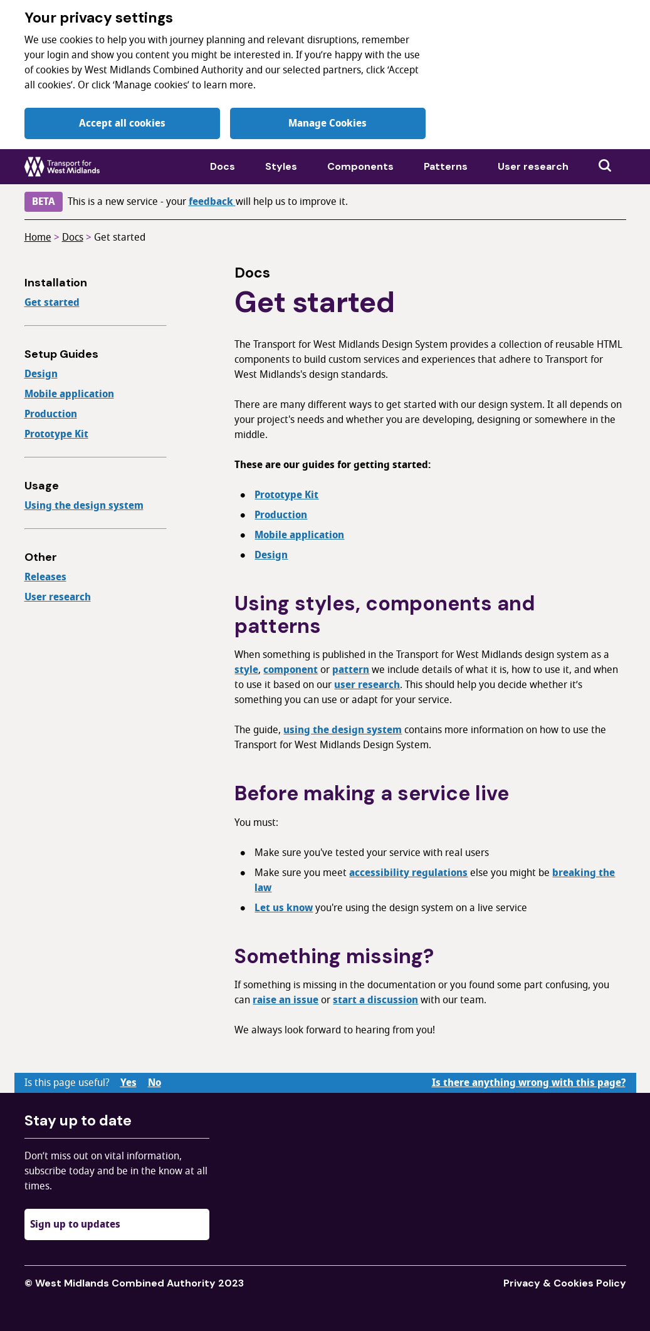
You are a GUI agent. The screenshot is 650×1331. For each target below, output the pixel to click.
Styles (281, 166)
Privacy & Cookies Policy (564, 1283)
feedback (212, 201)
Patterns (446, 166)
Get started (119, 237)
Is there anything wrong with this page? (529, 1083)
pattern (350, 669)
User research (533, 166)
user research (367, 684)
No (154, 1083)
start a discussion (375, 1000)
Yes (128, 1083)
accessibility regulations (408, 872)
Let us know (283, 908)
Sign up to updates (75, 1224)
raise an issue (285, 1000)
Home (37, 237)
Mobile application (69, 394)
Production (50, 414)
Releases (45, 577)
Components (360, 166)
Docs (222, 166)
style (246, 669)
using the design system (342, 730)
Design (41, 374)
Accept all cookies (122, 123)
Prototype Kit (56, 434)
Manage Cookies (327, 123)
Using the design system (84, 505)
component (290, 669)
